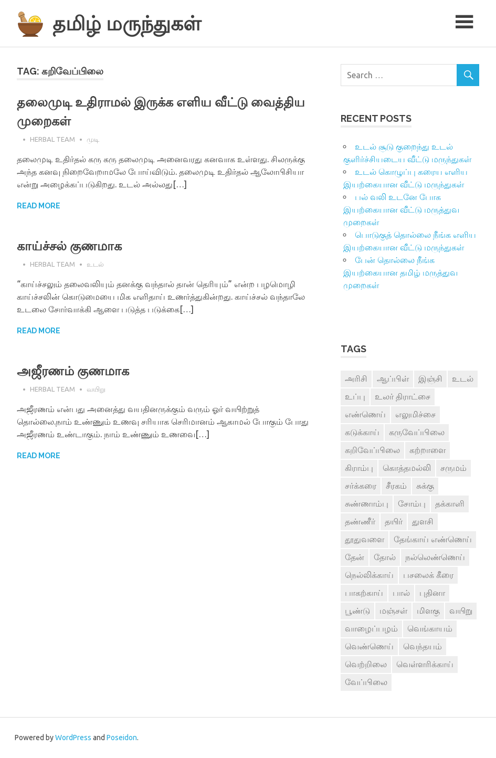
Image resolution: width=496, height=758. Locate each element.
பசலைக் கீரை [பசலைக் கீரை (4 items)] (428, 575)
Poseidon (122, 737)
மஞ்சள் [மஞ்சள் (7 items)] (393, 610)
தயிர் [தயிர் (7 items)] (394, 521)
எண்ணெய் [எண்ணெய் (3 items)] (365, 414)
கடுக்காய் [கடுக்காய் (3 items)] (362, 432)
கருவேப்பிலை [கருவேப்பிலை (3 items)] (417, 432)
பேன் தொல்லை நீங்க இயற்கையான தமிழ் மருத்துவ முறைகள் (400, 272)
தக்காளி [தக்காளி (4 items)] (450, 503)
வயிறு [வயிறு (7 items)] (460, 610)
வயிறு (96, 389)
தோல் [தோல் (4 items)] (385, 557)
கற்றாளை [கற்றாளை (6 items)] (427, 450)
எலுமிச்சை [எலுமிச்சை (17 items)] (415, 414)
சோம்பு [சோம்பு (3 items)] (412, 503)
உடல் (95, 264)
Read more (38, 206)
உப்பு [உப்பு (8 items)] (355, 396)
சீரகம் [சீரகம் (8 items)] (396, 485)
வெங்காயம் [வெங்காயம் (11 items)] (429, 628)
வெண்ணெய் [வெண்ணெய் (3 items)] (369, 646)
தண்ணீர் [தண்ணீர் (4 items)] (360, 521)
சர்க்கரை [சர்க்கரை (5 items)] (360, 485)
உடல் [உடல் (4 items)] (462, 378)
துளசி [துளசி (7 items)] (423, 521)
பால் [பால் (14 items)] (401, 592)
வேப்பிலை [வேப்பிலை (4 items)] (366, 682)
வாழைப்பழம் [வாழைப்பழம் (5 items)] (371, 628)
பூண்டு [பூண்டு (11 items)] (357, 610)
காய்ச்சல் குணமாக (69, 246)
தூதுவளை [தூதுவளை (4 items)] (364, 539)
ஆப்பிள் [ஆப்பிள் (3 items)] (393, 378)
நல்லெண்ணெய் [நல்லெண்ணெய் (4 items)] (435, 557)
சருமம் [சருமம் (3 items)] (453, 467)
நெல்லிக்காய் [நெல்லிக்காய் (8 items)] (369, 575)
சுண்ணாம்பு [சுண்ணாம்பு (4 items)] (366, 503)
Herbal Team (52, 139)
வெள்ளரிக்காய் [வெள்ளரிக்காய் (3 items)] (424, 664)
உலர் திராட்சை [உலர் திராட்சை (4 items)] (402, 396)
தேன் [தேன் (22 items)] (354, 557)
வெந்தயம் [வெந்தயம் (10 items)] (422, 646)
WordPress (73, 737)
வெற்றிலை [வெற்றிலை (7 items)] (366, 664)
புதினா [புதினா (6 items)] (432, 592)
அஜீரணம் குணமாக (73, 370)
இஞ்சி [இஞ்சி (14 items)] (430, 378)
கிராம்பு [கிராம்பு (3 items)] (359, 467)
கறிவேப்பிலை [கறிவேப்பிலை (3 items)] (372, 450)
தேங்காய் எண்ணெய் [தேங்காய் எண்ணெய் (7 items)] (433, 539)
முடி (93, 139)
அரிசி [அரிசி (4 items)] (356, 378)
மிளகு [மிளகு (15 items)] (428, 610)
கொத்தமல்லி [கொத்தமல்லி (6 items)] (407, 467)
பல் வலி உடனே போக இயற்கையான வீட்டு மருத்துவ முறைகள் (401, 209)
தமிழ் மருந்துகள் (126, 23)
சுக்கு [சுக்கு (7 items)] (425, 485)
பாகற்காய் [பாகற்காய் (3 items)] (364, 592)
